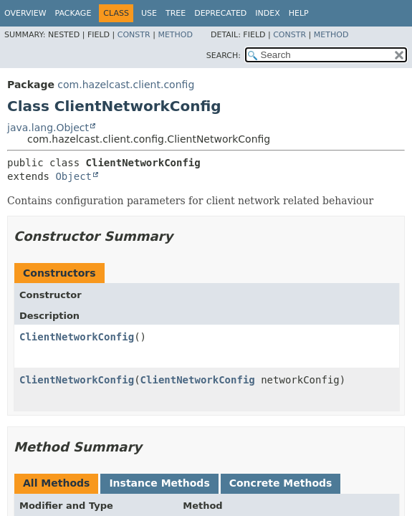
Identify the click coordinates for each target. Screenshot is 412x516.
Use (149, 13)
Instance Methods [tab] (159, 483)
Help (299, 13)
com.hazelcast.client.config (125, 84)
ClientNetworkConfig (76, 337)
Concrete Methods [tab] (280, 483)
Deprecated (220, 13)
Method (175, 34)
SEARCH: (223, 55)
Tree (176, 13)
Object (73, 176)
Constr (134, 34)
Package (73, 13)
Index (267, 13)
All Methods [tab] (56, 483)
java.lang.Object (48, 127)
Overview (25, 13)
